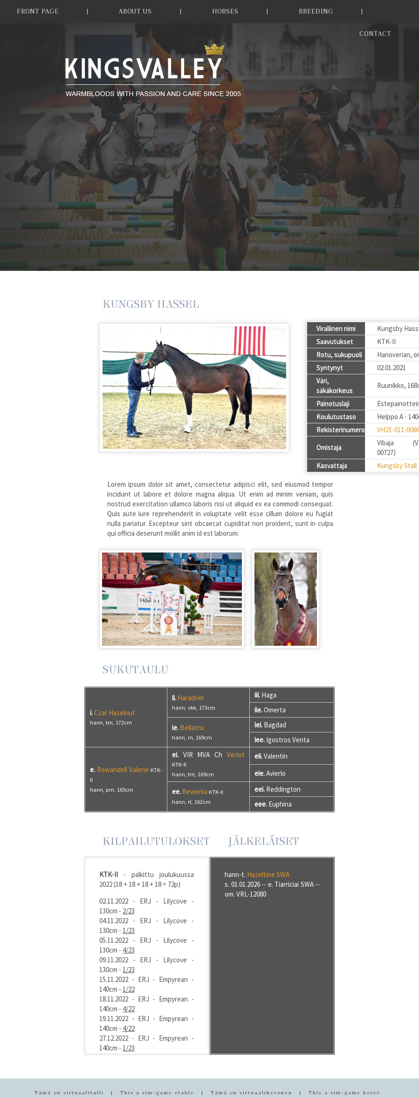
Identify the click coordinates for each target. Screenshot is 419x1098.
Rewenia (194, 791)
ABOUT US (135, 11)
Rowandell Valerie (123, 769)
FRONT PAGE (38, 11)
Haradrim (191, 697)
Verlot (236, 754)
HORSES (225, 11)
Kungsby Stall (397, 465)
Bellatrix (192, 727)
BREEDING (316, 11)
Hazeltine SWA (268, 874)
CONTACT (375, 33)
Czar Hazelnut (114, 712)
